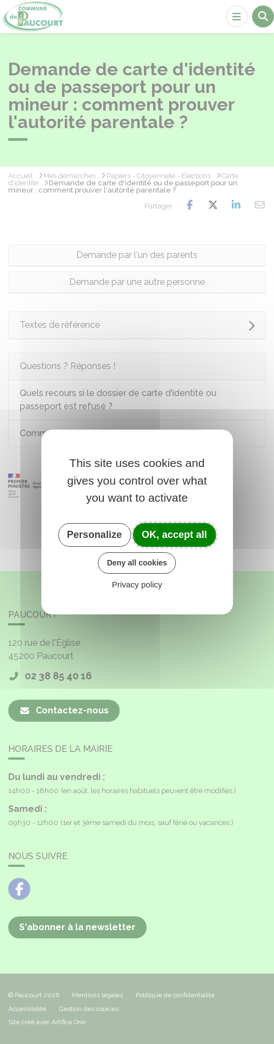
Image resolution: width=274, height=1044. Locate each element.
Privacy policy (137, 584)
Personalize (94, 534)
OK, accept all (174, 534)
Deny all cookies (137, 562)
